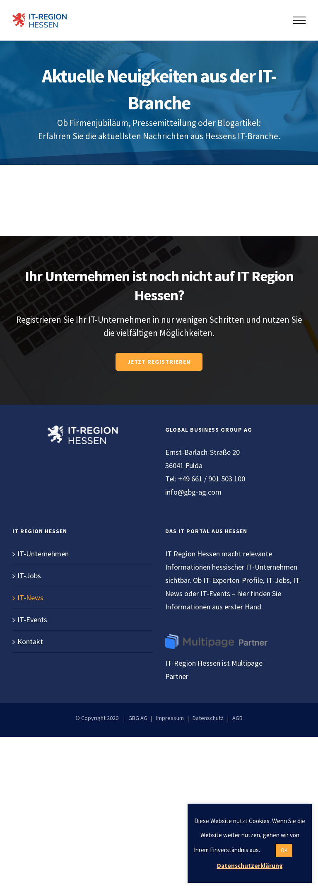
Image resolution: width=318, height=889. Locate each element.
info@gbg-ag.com (193, 492)
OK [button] (284, 850)
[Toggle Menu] (299, 20)
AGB (237, 718)
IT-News (30, 597)
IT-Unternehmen (43, 553)
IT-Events (32, 619)
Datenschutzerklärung (250, 866)
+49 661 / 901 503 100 (211, 478)
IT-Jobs (29, 575)
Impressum (170, 718)
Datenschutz (208, 718)
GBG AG (137, 718)
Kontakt (30, 641)
